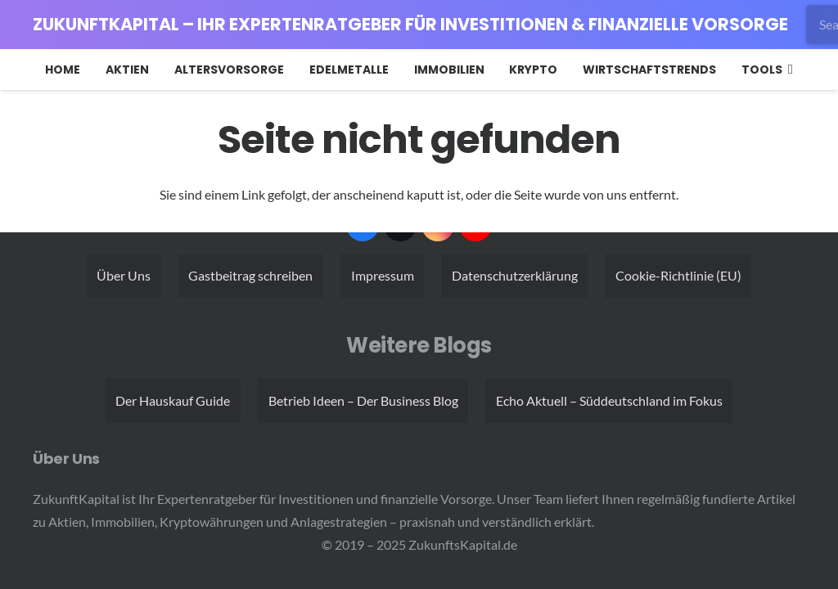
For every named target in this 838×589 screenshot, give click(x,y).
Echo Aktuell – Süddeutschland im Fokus (609, 400)
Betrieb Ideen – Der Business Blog (363, 400)
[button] (787, 69)
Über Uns (124, 275)
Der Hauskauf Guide (172, 400)
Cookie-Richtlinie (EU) (678, 275)
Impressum (382, 275)
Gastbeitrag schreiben (250, 275)
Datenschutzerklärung (515, 275)
